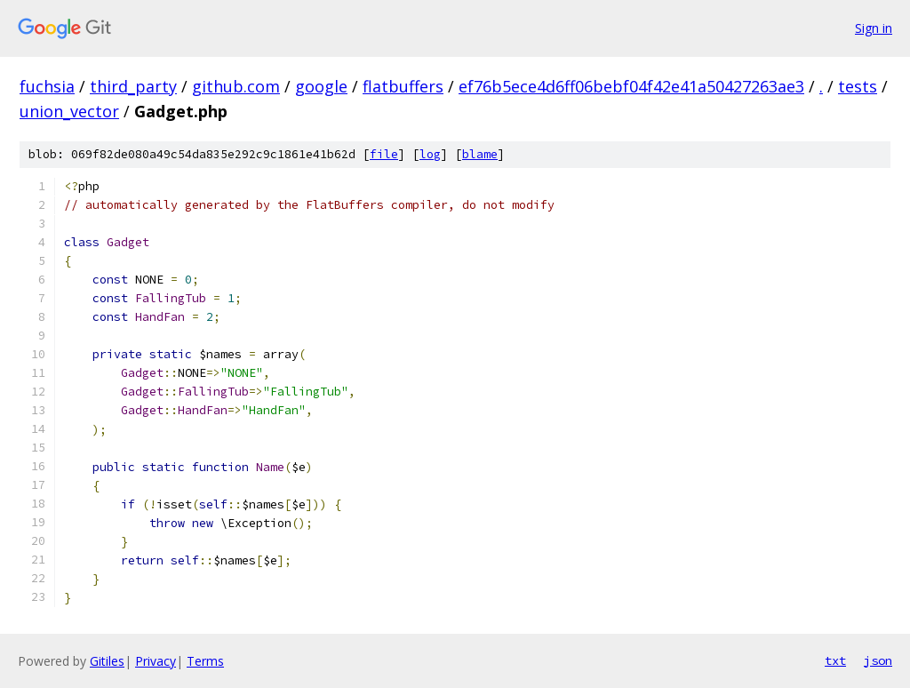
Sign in (873, 28)
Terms (205, 660)
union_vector (69, 111)
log (430, 154)
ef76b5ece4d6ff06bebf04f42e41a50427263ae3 (631, 86)
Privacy (155, 660)
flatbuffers (403, 86)
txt (835, 660)
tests (857, 86)
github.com (236, 86)
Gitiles (107, 660)
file (384, 154)
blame (480, 154)
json (878, 660)
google (321, 86)
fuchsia (47, 86)
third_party (133, 86)
